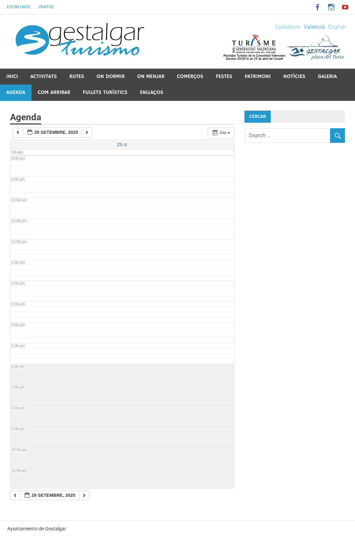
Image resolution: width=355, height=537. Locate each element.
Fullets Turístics (105, 92)
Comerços (190, 76)
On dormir (111, 76)
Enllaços (151, 92)
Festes (224, 76)
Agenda (15, 92)
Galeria (327, 76)
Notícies (294, 76)
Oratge (46, 7)
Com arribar (54, 92)
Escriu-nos (18, 7)
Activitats (44, 76)
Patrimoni (258, 76)
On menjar (151, 76)
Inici (12, 76)
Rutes (76, 76)
